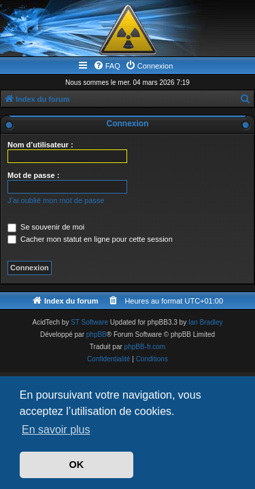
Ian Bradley (205, 322)
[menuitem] (106, 66)
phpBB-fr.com (145, 346)
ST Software (89, 322)
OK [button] (76, 464)
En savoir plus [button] (56, 429)
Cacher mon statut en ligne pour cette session (90, 239)
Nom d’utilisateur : (40, 145)
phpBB (96, 334)
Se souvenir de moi (45, 227)
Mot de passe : (33, 175)
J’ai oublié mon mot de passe (55, 200)
